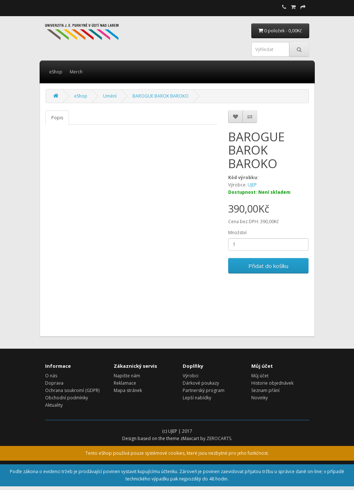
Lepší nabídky (197, 398)
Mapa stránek (128, 390)
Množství (237, 232)
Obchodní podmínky (66, 398)
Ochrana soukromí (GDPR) (72, 390)
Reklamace (125, 383)
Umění (110, 96)
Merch (76, 72)
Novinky (259, 398)
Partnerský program (204, 390)
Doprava (54, 383)
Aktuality (54, 405)
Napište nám (127, 376)
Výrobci (190, 376)
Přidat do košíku (268, 265)
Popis (57, 118)
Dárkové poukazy (201, 383)
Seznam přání (265, 390)
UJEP (252, 185)
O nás (51, 376)
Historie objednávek (272, 383)
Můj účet (260, 376)
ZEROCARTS (219, 438)
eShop (55, 72)
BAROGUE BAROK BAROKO (160, 96)
